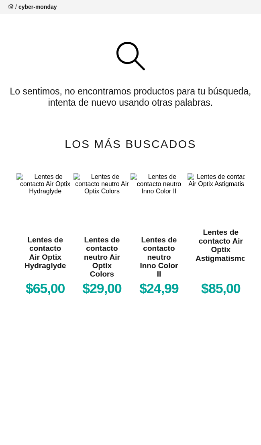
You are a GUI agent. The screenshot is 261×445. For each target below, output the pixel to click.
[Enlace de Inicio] (10, 7)
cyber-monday (37, 7)
